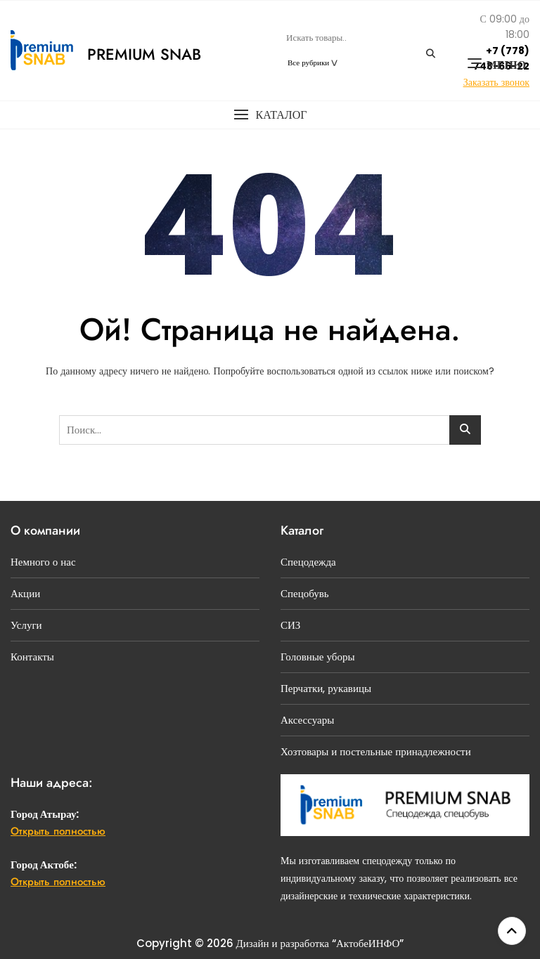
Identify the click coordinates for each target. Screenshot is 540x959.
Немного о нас (43, 561)
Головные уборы (318, 656)
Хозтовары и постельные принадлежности (376, 751)
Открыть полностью (58, 831)
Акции (25, 593)
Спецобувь (305, 593)
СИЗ (290, 625)
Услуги (26, 625)
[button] (270, 115)
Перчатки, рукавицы (326, 688)
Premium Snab (144, 54)
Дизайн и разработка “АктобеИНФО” (320, 943)
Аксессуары (307, 719)
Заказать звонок (496, 82)
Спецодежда (308, 561)
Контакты (32, 656)
